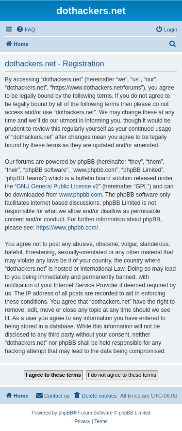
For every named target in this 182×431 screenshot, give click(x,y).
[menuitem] (25, 29)
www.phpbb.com (80, 194)
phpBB (66, 413)
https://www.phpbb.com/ (67, 227)
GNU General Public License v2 (58, 186)
